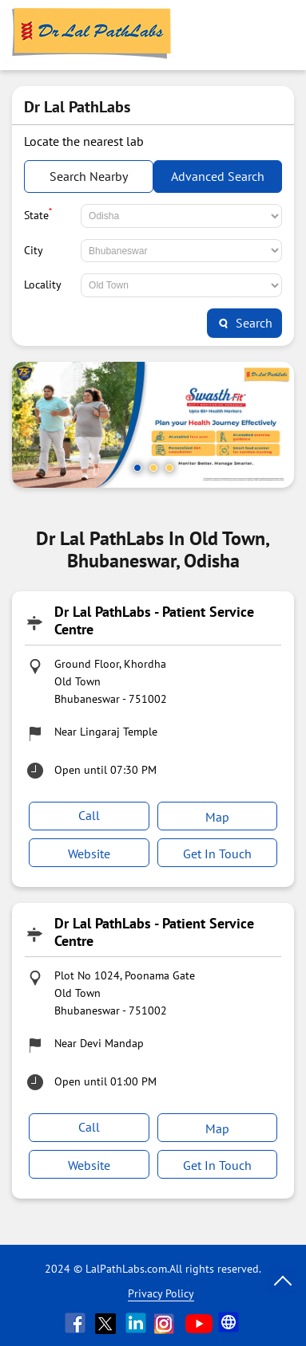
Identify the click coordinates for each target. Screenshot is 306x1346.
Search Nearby (89, 176)
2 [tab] (153, 468)
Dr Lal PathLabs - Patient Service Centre (154, 620)
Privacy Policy (161, 1293)
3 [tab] (169, 468)
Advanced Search (217, 176)
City (33, 250)
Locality (43, 284)
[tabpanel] (153, 425)
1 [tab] (137, 468)
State (38, 214)
